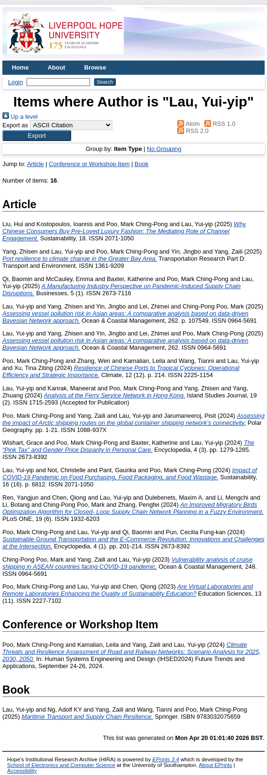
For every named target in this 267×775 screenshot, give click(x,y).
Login (15, 82)
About (56, 67)
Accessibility (22, 771)
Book (141, 163)
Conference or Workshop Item (89, 163)
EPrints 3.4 (165, 759)
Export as (15, 125)
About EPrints (215, 765)
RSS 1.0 (219, 123)
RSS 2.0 (192, 130)
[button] (36, 135)
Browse (95, 67)
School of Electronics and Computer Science (61, 765)
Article (35, 163)
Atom (187, 123)
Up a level (19, 116)
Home (20, 67)
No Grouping (164, 148)
